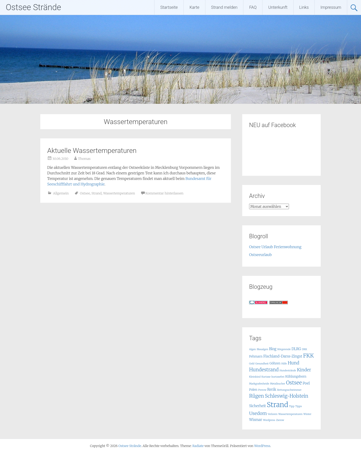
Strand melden (224, 7)
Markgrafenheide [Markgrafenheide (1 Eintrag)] (259, 383)
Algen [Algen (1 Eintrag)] (252, 349)
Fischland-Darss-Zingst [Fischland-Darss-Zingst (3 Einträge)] (282, 356)
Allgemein (61, 193)
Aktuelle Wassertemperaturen (92, 150)
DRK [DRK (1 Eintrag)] (304, 349)
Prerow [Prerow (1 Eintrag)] (262, 389)
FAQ (252, 7)
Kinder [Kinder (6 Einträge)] (304, 370)
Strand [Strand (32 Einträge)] (277, 404)
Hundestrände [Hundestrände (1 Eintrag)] (287, 370)
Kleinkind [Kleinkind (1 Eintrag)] (255, 376)
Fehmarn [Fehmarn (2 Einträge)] (255, 356)
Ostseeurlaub (260, 254)
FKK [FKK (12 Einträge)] (308, 355)
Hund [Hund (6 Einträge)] (293, 363)
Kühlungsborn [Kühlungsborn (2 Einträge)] (295, 376)
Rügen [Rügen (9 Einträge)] (256, 396)
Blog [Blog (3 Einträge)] (272, 349)
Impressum (330, 7)
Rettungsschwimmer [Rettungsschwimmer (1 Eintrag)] (289, 389)
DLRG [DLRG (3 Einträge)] (296, 349)
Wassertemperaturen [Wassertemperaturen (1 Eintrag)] (290, 414)
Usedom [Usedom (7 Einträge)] (258, 413)
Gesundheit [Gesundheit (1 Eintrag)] (262, 363)
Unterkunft (277, 7)
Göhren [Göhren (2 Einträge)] (274, 363)
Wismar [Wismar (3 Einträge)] (255, 419)
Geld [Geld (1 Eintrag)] (251, 363)
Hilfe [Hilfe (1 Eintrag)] (284, 363)
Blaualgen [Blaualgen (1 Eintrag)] (262, 349)
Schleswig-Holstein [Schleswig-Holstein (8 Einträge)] (286, 396)
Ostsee (85, 193)
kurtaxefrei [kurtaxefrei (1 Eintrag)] (277, 376)
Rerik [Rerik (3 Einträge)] (271, 389)
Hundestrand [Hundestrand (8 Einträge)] (264, 370)
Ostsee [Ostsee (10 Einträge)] (294, 382)
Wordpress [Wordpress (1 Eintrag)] (269, 420)
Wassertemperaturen (119, 193)
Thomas (84, 159)
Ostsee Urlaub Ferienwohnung (275, 246)
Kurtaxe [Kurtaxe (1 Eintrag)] (266, 376)
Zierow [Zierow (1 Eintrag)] (280, 420)
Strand (96, 193)
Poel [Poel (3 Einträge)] (306, 383)
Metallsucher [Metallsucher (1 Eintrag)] (277, 383)
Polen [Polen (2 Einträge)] (253, 390)
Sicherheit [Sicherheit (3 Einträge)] (257, 406)
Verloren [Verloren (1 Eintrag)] (272, 414)
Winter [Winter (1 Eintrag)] (307, 414)
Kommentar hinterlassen (164, 193)
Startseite (169, 7)
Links (304, 7)
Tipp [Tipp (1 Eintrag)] (291, 406)
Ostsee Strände (33, 7)
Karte (194, 7)
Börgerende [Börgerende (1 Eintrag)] (284, 349)
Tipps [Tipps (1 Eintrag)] (298, 406)
